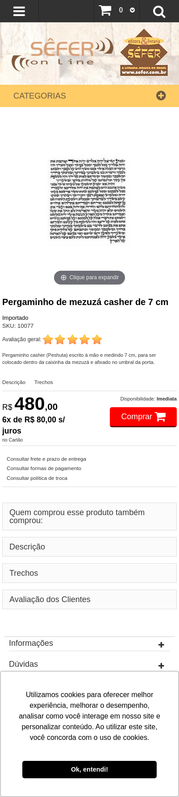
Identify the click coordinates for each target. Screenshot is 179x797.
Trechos (43, 382)
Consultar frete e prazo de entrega (46, 459)
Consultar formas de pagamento (44, 468)
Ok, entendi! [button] (89, 769)
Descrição (13, 382)
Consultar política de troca (37, 478)
